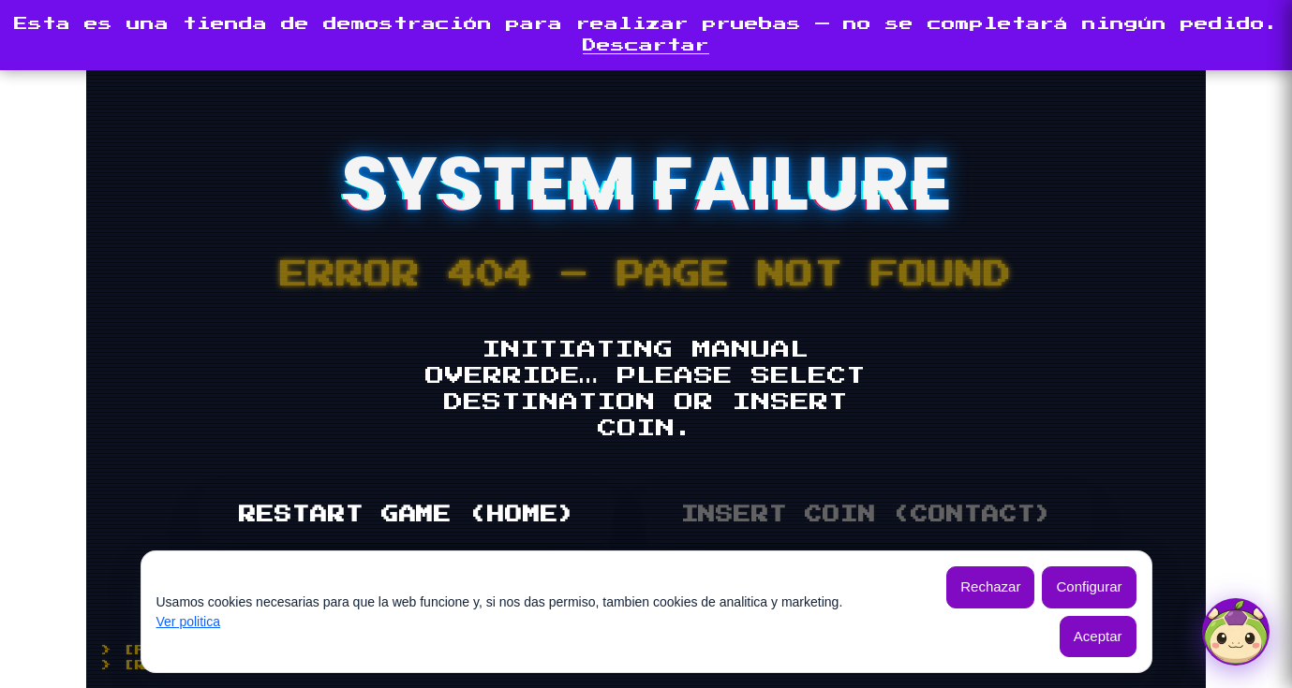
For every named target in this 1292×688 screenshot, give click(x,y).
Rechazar (990, 586)
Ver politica (188, 621)
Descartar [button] (646, 45)
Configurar (1088, 586)
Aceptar (1098, 636)
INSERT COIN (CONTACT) (867, 514)
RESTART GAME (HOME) (407, 514)
